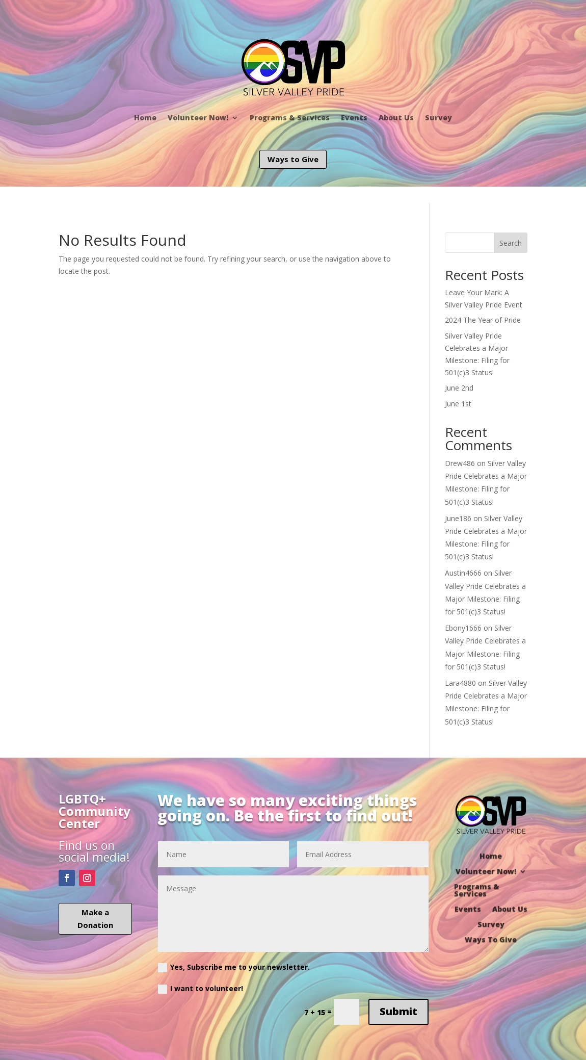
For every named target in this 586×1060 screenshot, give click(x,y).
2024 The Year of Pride (483, 320)
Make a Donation (95, 918)
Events (354, 117)
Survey (438, 117)
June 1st (458, 403)
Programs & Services (290, 117)
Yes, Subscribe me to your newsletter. (234, 967)
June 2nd (459, 388)
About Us (396, 117)
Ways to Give (293, 159)
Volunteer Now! (198, 117)
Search (510, 243)
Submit (398, 1011)
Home (145, 117)
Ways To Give (491, 939)
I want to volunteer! (200, 989)
